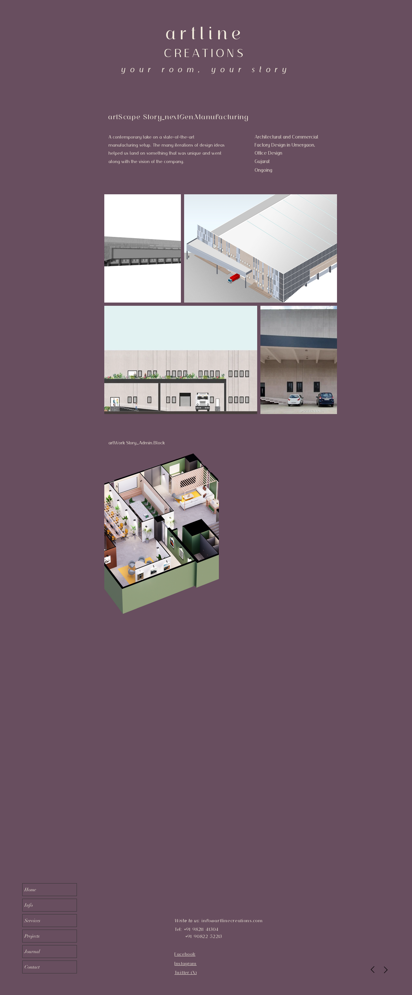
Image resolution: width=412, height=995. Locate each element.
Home (30, 890)
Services (32, 920)
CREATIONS (205, 53)
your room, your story (206, 69)
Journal (32, 951)
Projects (32, 936)
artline (204, 33)
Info (28, 905)
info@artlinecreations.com (232, 920)
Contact (32, 967)
